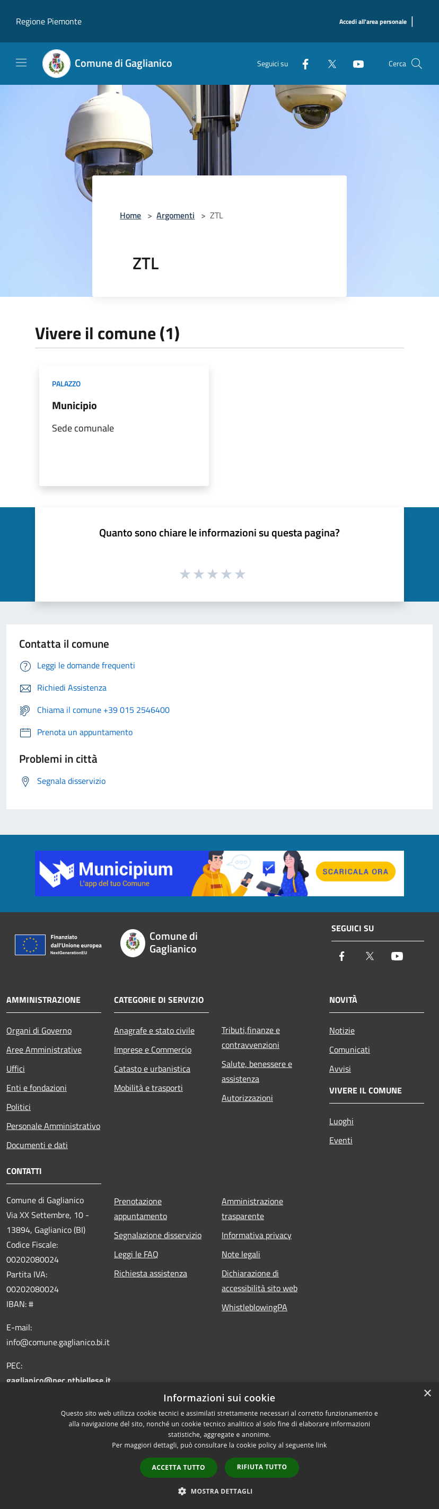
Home (130, 215)
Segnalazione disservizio (157, 1235)
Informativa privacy (257, 1235)
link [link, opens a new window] (321, 1445)
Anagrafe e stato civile (154, 1030)
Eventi (341, 1140)
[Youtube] (354, 63)
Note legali (241, 1254)
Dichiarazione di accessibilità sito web (259, 1280)
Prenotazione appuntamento (140, 1208)
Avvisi (340, 1068)
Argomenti (175, 215)
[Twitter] (327, 63)
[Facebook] (301, 63)
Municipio (74, 405)
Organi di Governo (39, 1030)
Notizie (342, 1030)
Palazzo (66, 383)
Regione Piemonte (49, 21)
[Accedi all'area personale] (373, 22)
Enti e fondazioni (36, 1087)
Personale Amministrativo (53, 1125)
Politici (18, 1106)
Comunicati (349, 1049)
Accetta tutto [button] (178, 1467)
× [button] (427, 1394)
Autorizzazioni (247, 1097)
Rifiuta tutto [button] (262, 1466)
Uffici (15, 1068)
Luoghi (341, 1121)
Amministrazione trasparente (252, 1208)
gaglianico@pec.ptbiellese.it (58, 1380)
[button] (219, 1491)
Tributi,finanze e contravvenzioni (251, 1037)
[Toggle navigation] (21, 62)
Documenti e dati (37, 1145)
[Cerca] (416, 63)
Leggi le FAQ (136, 1254)
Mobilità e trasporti (148, 1087)
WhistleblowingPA (254, 1307)
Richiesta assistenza (150, 1273)
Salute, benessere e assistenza (257, 1071)
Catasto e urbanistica (152, 1068)
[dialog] (219, 1445)
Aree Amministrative (44, 1049)
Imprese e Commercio (152, 1049)
